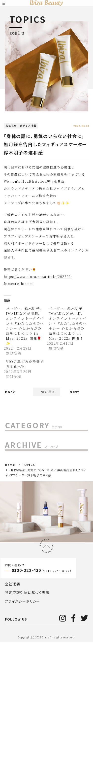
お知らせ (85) (20, 470)
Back (10, 397)
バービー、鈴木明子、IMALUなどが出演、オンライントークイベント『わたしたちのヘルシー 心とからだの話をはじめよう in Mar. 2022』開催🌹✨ (25, 326)
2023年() (17, 529)
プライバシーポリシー (22, 716)
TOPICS (28, 580)
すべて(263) (18, 439)
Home (10, 580)
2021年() (19, 550)
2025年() (19, 509)
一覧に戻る (46, 394)
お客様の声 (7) (21, 460)
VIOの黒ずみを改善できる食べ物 (25, 364)
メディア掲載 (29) (23, 480)
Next (74, 394)
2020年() (17, 561)
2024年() (19, 519)
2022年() (20, 540)
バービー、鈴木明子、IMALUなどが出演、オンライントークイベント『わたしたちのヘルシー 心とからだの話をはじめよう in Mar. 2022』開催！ (68, 323)
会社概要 (12, 699)
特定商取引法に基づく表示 (27, 707)
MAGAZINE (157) (24, 449)
